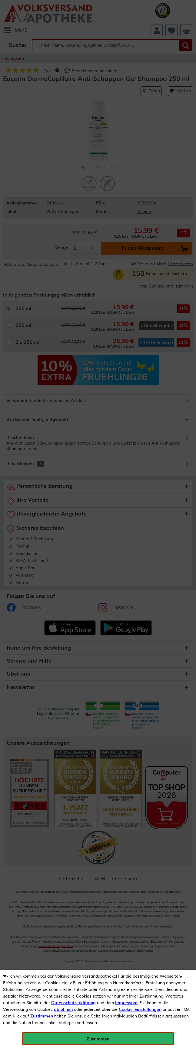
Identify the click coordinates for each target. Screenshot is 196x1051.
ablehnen (63, 1010)
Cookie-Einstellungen (140, 1010)
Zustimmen (41, 1016)
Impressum (126, 1003)
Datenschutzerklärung (73, 1003)
